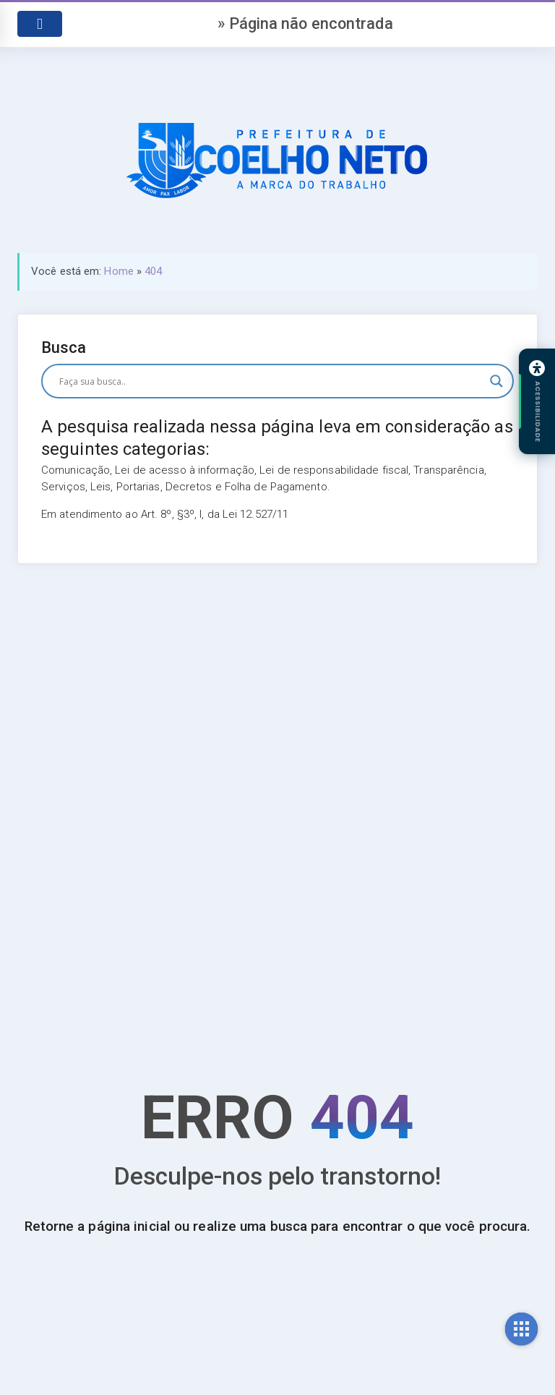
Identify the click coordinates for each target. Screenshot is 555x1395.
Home (118, 271)
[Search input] (271, 381)
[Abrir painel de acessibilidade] (537, 401)
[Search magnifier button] (496, 381)
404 (153, 271)
